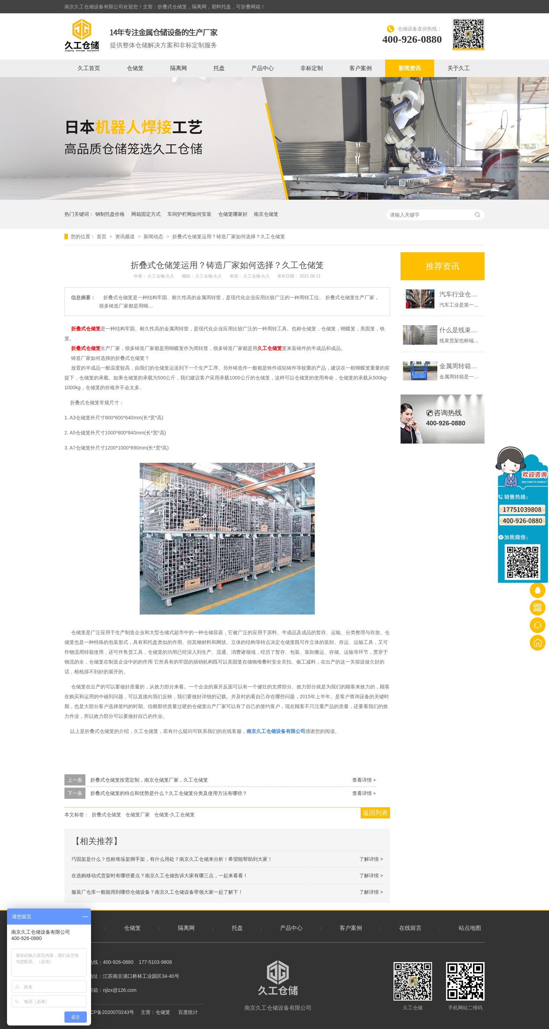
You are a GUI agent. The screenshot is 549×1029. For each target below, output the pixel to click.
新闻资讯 (409, 68)
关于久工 (458, 68)
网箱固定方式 (146, 214)
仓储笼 (135, 68)
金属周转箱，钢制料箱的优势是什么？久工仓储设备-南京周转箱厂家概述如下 (460, 366)
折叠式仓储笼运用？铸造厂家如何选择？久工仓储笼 (228, 236)
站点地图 (470, 928)
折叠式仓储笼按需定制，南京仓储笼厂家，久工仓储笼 (149, 780)
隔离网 (178, 68)
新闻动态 (154, 236)
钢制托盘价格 (110, 214)
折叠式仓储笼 (85, 328)
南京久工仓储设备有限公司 (278, 985)
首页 (102, 236)
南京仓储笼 (266, 214)
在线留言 (410, 928)
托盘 (219, 68)
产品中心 (262, 68)
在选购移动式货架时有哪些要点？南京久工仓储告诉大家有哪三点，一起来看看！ (159, 875)
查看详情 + (364, 780)
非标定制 (311, 68)
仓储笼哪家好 (233, 214)
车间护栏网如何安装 (189, 214)
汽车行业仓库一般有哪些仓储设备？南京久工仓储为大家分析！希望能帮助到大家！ (460, 294)
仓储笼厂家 (137, 814)
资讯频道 (125, 236)
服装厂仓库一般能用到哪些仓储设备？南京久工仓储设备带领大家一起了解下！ (157, 892)
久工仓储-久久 (161, 276)
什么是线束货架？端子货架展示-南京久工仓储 (460, 330)
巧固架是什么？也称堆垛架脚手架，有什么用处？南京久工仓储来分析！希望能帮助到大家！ (171, 859)
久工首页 (89, 68)
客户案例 (360, 68)
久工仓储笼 (269, 348)
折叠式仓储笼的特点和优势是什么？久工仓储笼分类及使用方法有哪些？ (168, 793)
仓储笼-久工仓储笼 (174, 814)
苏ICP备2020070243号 (109, 1012)
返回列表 (375, 812)
